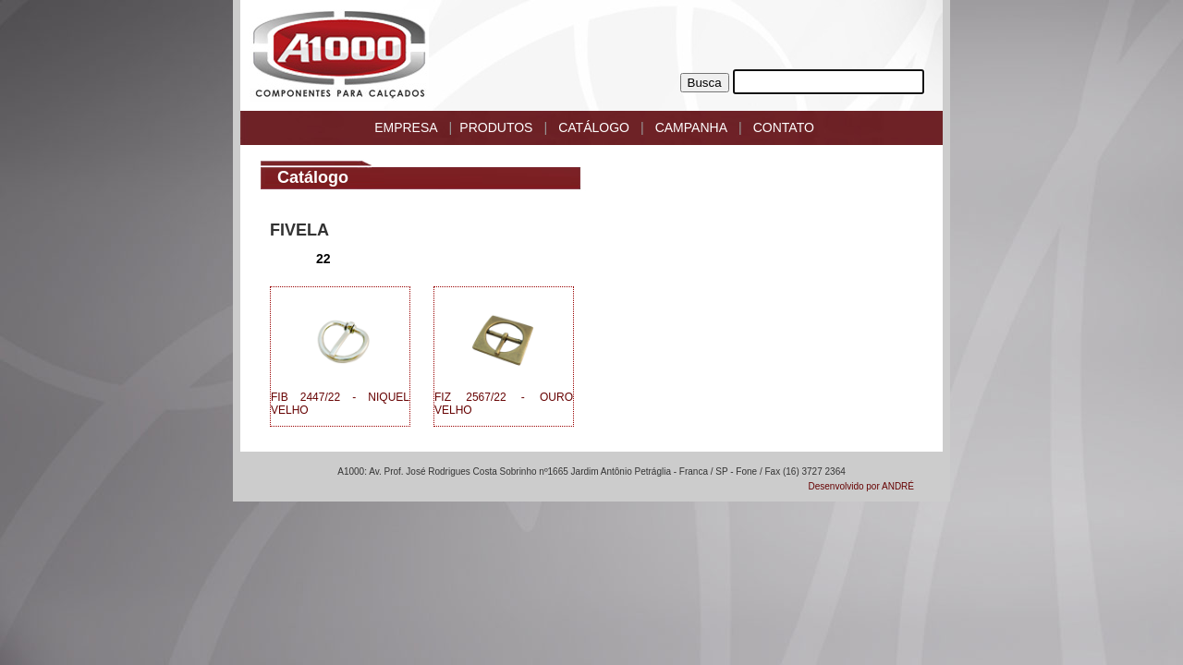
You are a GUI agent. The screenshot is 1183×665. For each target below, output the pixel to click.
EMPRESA (405, 127)
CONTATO (783, 127)
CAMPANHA (691, 127)
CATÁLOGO (593, 127)
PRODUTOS (495, 127)
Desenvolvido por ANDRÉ (862, 486)
